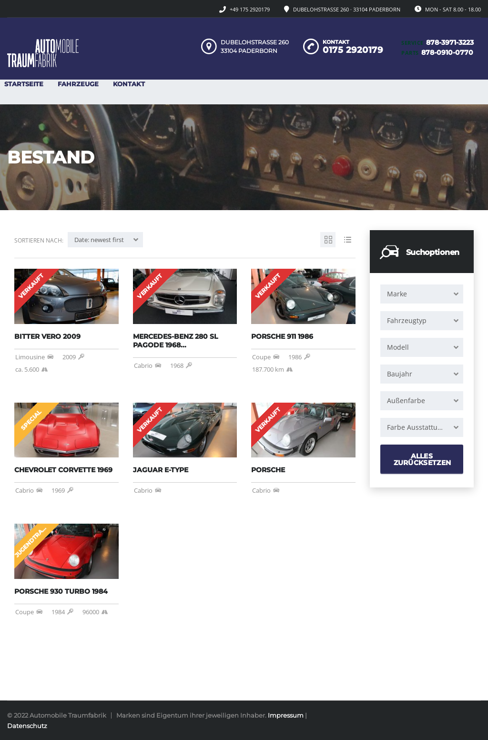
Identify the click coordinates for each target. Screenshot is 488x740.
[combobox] (422, 294)
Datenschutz (27, 726)
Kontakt (129, 84)
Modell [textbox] (398, 347)
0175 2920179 (353, 50)
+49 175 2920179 (250, 9)
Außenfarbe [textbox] (406, 400)
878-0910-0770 (447, 52)
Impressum (286, 715)
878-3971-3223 (450, 42)
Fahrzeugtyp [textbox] (407, 320)
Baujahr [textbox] (399, 373)
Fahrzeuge (78, 84)
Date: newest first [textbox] (99, 239)
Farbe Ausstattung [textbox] (416, 427)
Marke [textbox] (397, 293)
